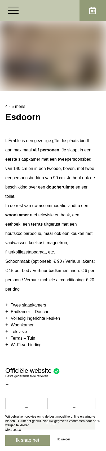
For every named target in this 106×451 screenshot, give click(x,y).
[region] (53, 271)
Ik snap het (27, 440)
